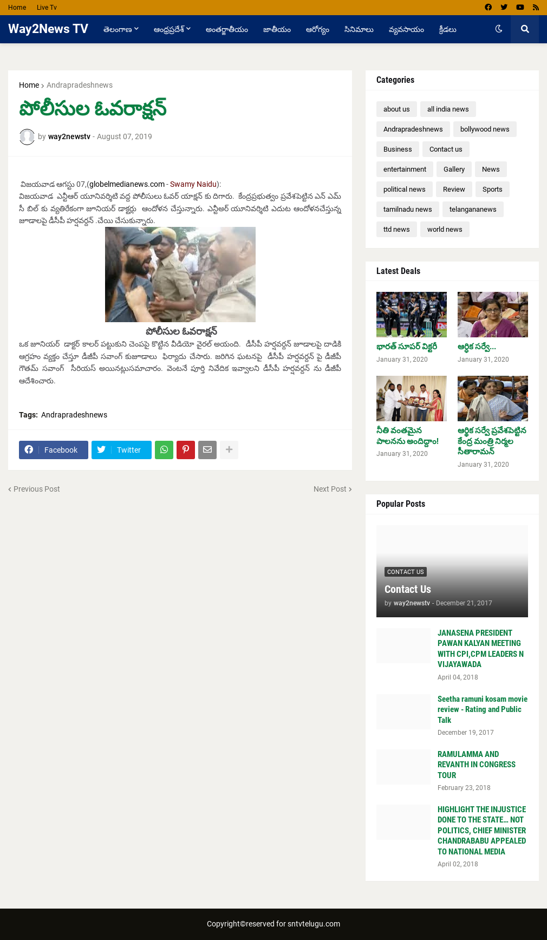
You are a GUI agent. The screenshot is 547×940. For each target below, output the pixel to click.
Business (397, 149)
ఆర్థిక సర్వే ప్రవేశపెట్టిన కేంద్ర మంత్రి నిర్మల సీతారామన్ (492, 441)
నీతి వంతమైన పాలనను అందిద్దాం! (407, 436)
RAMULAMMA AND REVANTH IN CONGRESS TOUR (477, 764)
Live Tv (47, 7)
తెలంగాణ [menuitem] (117, 29)
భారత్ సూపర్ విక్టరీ (406, 346)
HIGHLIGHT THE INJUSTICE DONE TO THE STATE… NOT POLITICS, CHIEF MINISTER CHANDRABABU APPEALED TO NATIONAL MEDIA (482, 831)
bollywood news (485, 129)
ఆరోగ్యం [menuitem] (317, 29)
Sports (493, 189)
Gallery (454, 169)
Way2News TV (48, 29)
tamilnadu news (407, 209)
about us (396, 109)
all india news (448, 109)
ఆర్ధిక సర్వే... (477, 346)
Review (454, 189)
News (491, 169)
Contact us (446, 149)
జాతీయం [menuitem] (277, 29)
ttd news (396, 229)
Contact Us (408, 589)
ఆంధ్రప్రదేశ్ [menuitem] (169, 29)
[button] (499, 29)
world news (445, 229)
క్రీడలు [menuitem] (448, 29)
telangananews (473, 209)
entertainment (404, 169)
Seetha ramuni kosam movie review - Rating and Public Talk (483, 709)
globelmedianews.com (127, 184)
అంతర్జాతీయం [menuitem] (227, 29)
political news (404, 189)
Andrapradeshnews (80, 85)
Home (17, 7)
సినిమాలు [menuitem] (359, 29)
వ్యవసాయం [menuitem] (406, 29)
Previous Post (37, 489)
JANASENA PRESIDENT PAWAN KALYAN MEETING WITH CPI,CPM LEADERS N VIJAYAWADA (481, 649)
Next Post (330, 489)
